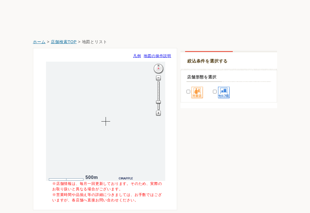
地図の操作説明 (157, 56)
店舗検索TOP (64, 41)
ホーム (39, 41)
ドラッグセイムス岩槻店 (206, 162)
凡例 (137, 56)
